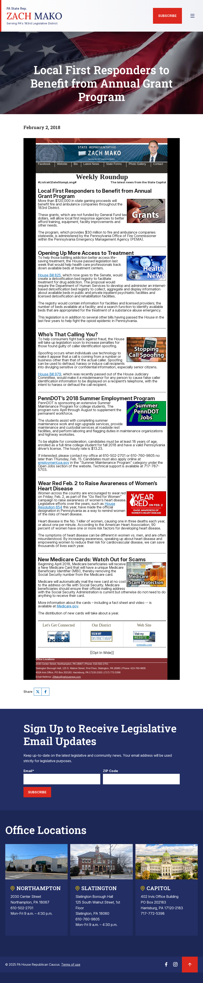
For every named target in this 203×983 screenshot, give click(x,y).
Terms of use (70, 964)
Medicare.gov (67, 606)
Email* (28, 771)
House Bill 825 (49, 275)
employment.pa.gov (53, 462)
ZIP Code (110, 771)
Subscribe (167, 16)
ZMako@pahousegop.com (66, 676)
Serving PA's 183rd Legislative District (34, 16)
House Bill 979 (49, 374)
